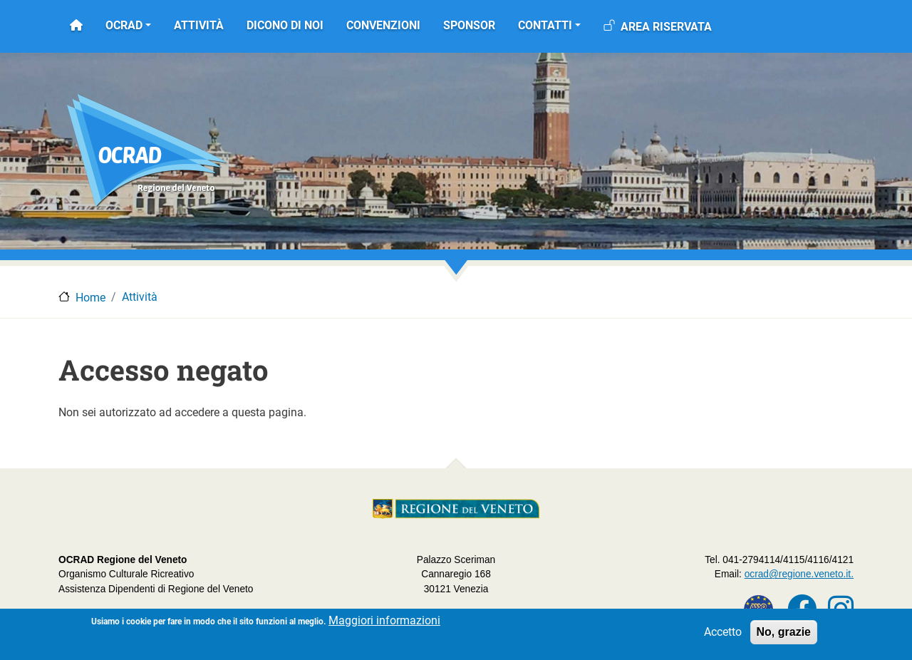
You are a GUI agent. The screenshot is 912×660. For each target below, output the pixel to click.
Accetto (723, 635)
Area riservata (666, 26)
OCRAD (123, 25)
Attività (199, 25)
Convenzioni (383, 25)
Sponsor (469, 25)
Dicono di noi (285, 25)
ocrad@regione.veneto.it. (799, 574)
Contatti (545, 25)
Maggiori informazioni (384, 624)
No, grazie (784, 635)
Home (90, 297)
